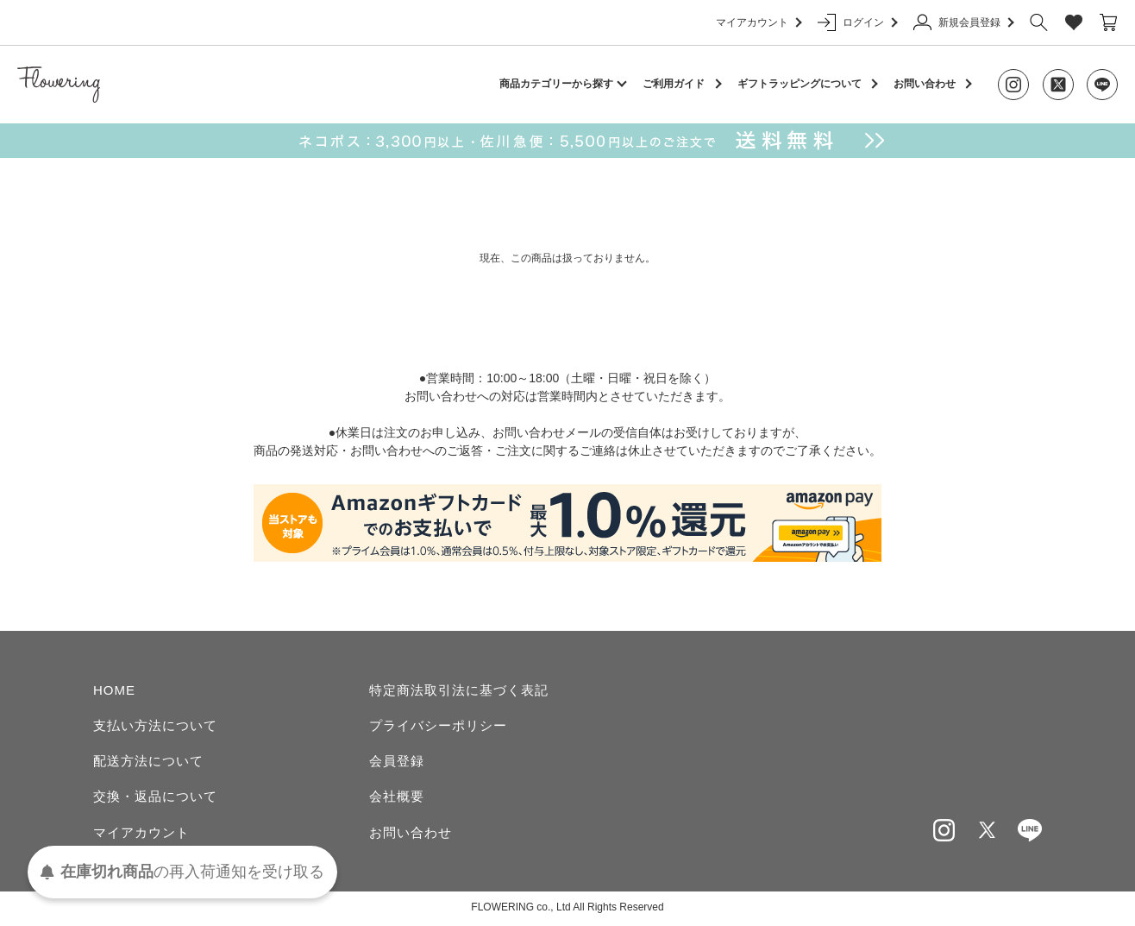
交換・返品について (155, 798)
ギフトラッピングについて (799, 84)
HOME (114, 690)
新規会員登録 (963, 22)
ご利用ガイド (674, 84)
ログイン (857, 22)
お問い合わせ (925, 84)
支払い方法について (155, 725)
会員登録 (396, 761)
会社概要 (396, 798)
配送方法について (148, 761)
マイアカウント (758, 22)
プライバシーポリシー (438, 725)
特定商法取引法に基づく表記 (459, 690)
